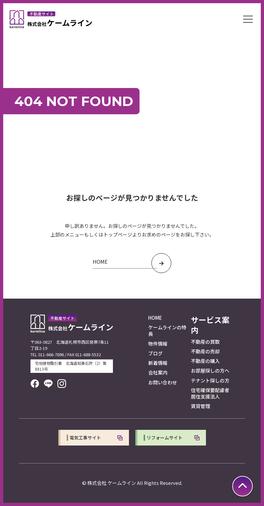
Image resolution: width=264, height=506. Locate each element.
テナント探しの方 (210, 380)
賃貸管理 (200, 406)
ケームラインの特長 (167, 330)
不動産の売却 (205, 351)
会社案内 (157, 372)
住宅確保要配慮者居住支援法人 (210, 393)
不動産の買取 (205, 341)
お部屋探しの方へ (210, 370)
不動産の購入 (205, 360)
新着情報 (157, 362)
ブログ (155, 353)
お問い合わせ (162, 382)
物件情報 (157, 343)
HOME (155, 317)
